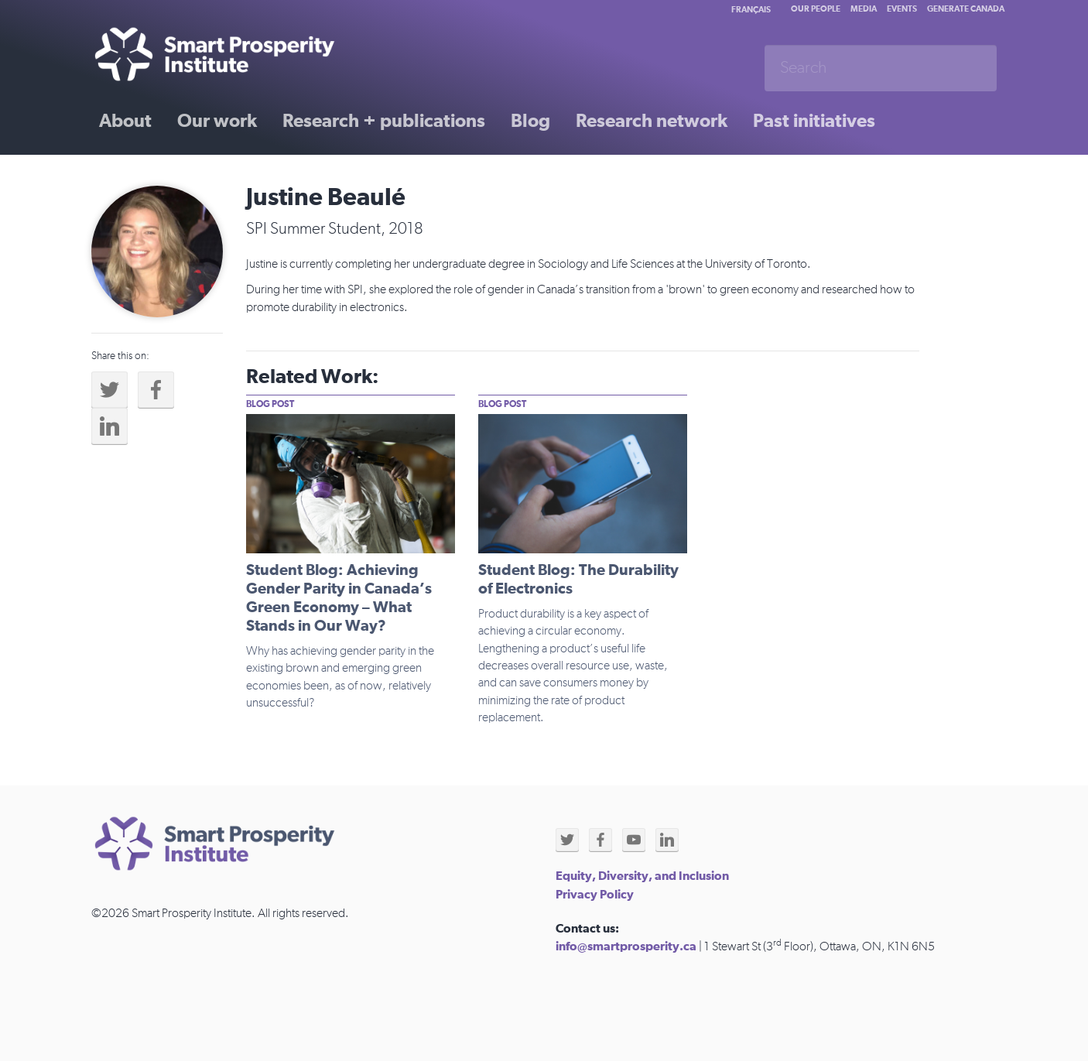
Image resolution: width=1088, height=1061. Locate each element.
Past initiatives (814, 121)
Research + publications (383, 121)
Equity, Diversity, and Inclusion (642, 876)
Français (751, 9)
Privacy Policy (595, 894)
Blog (530, 121)
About (125, 121)
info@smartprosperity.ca (626, 946)
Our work (217, 121)
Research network (651, 121)
